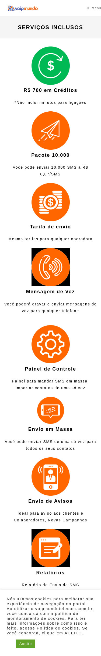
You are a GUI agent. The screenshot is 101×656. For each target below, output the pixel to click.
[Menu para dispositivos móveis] (94, 8)
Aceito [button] (25, 644)
